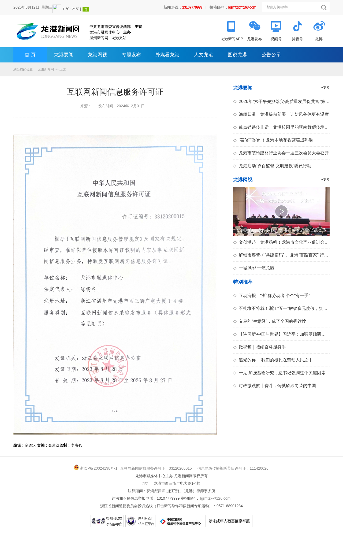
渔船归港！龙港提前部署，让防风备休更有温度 (281, 114)
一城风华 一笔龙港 (253, 268)
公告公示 (271, 54)
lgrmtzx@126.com (215, 498)
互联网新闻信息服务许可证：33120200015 (156, 468)
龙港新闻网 (46, 69)
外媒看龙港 (167, 54)
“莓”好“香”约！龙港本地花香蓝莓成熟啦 (273, 140)
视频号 (276, 39)
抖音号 (297, 39)
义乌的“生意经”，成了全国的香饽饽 (269, 321)
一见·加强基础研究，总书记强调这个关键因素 (279, 372)
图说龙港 (237, 54)
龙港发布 (254, 39)
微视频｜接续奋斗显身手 (259, 347)
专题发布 (131, 54)
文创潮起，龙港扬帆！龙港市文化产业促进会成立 (283, 242)
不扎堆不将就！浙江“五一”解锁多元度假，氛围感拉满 (286, 308)
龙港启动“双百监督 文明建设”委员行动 (272, 166)
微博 (319, 39)
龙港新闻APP (232, 39)
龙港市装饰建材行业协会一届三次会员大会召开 (281, 153)
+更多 (325, 88)
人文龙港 (203, 54)
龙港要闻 (63, 54)
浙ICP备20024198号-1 (98, 468)
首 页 (30, 54)
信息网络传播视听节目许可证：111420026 (233, 468)
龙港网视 (97, 54)
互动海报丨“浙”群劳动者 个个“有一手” (271, 295)
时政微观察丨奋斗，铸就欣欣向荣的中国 (274, 385)
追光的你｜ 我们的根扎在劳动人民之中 (273, 360)
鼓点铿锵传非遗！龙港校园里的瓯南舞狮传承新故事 (285, 127)
